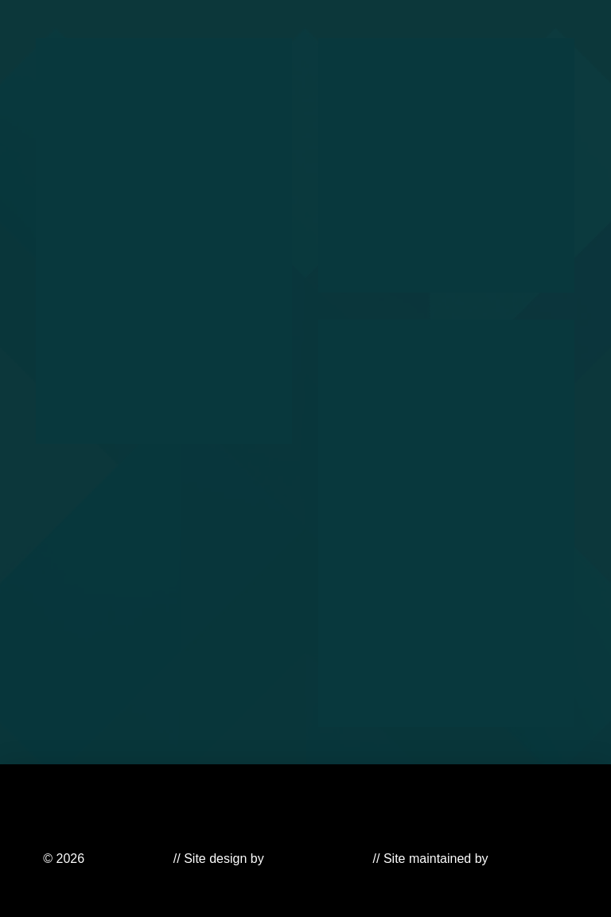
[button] (426, 38)
